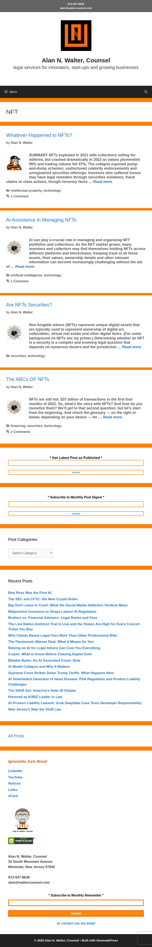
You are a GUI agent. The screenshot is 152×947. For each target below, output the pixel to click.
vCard (13, 796)
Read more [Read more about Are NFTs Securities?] (131, 347)
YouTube (15, 777)
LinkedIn (15, 771)
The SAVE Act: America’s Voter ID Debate (42, 691)
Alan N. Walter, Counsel (76, 60)
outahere (37, 877)
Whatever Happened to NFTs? (39, 135)
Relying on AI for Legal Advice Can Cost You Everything (54, 648)
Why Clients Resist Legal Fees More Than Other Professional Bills (62, 635)
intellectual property (26, 190)
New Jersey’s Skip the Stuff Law (34, 709)
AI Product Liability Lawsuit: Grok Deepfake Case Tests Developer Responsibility (75, 703)
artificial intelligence (26, 275)
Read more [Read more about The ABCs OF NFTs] (112, 417)
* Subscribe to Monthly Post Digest (76, 497)
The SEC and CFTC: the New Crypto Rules (43, 599)
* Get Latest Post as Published (76, 458)
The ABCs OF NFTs (27, 379)
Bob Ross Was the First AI (29, 593)
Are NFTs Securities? (29, 304)
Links (12, 790)
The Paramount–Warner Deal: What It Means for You (51, 642)
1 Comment (20, 196)
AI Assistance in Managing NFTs (41, 220)
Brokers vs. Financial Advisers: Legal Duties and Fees (52, 618)
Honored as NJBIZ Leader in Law (35, 697)
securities (18, 356)
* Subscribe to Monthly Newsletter (76, 895)
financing (18, 426)
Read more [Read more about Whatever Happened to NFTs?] (102, 182)
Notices (14, 783)
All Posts (16, 736)
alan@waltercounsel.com (76, 8)
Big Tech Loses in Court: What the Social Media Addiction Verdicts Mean (68, 605)
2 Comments (20, 432)
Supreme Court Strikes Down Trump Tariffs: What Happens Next (61, 673)
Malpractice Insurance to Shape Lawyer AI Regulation (52, 612)
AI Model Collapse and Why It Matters (39, 667)
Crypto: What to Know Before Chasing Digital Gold (50, 654)
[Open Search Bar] (146, 92)
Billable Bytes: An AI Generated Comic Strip (44, 660)
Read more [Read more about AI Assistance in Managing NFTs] (24, 267)
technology (52, 190)
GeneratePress (107, 940)
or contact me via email (76, 923)
